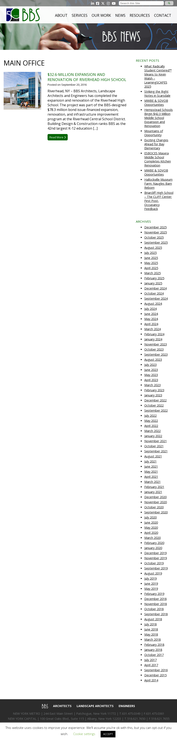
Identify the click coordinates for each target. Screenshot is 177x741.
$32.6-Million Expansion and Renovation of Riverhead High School (87, 77)
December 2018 (155, 599)
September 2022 (156, 410)
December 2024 (155, 288)
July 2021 (150, 461)
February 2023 (154, 390)
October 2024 (154, 293)
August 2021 (153, 456)
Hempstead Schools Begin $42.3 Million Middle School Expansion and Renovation (158, 118)
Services (79, 15)
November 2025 (155, 232)
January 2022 (153, 436)
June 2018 (151, 629)
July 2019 (150, 578)
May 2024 (151, 319)
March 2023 (152, 385)
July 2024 (150, 309)
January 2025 (153, 283)
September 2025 (156, 242)
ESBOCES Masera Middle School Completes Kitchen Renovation (157, 159)
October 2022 (154, 405)
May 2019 (151, 589)
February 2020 (154, 543)
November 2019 (155, 558)
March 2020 (152, 538)
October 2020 (154, 507)
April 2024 (151, 324)
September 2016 (156, 670)
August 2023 (153, 360)
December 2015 (155, 675)
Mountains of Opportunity (153, 133)
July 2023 (150, 365)
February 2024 (154, 334)
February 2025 (154, 278)
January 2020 (153, 548)
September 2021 (156, 451)
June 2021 (151, 466)
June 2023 (151, 370)
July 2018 (150, 624)
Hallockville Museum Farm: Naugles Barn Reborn (158, 184)
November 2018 (155, 604)
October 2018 (154, 609)
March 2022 (152, 431)
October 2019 (154, 563)
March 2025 (152, 273)
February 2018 (154, 645)
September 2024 (156, 298)
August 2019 (153, 573)
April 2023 (151, 380)
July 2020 (150, 517)
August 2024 (153, 304)
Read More (57, 137)
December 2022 (155, 400)
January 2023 (153, 395)
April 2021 (151, 477)
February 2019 (154, 594)
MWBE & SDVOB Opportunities (156, 103)
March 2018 (152, 640)
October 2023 (154, 349)
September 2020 (156, 512)
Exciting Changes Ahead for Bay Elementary (156, 144)
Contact (162, 15)
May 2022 (151, 421)
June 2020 (151, 522)
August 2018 (153, 619)
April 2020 (151, 533)
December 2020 (155, 497)
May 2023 (151, 375)
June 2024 (151, 314)
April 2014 (151, 680)
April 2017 (151, 665)
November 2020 (155, 502)
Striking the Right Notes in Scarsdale (157, 93)
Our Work (101, 15)
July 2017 (150, 660)
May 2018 (151, 634)
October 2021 (154, 446)
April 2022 (151, 426)
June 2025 (151, 258)
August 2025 (153, 248)
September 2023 (156, 354)
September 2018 (156, 614)
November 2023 (155, 344)
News (120, 15)
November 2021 (155, 441)
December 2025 (155, 227)
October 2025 (154, 237)
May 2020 (151, 528)
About (61, 15)
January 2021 (153, 492)
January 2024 (153, 339)
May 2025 (151, 263)
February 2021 (154, 487)
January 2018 (153, 650)
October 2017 (154, 655)
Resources (140, 15)
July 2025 (150, 253)
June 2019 (151, 584)
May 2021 (151, 472)
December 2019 (155, 553)
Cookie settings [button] (84, 734)
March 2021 (152, 482)
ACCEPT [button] (108, 734)
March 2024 (152, 329)
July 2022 (150, 416)
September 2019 (156, 568)
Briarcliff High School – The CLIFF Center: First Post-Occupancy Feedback (158, 201)
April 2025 (151, 268)
